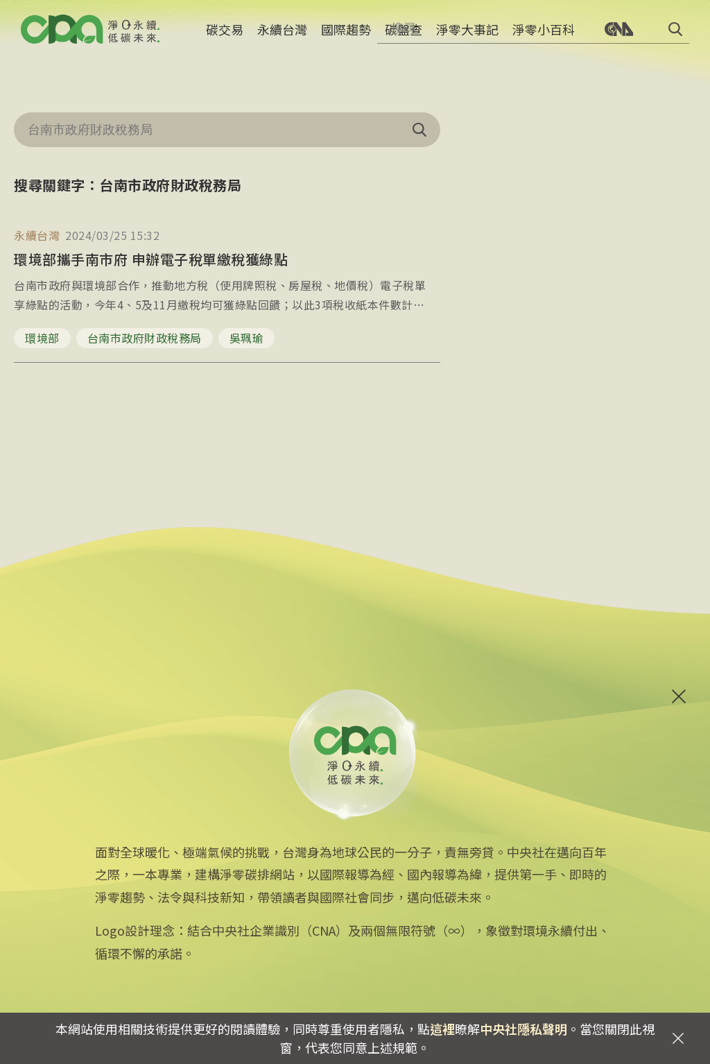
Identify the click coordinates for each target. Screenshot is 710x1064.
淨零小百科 (543, 38)
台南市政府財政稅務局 (144, 337)
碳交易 (224, 38)
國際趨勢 (346, 38)
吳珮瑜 (247, 337)
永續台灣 (282, 38)
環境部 (42, 337)
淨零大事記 (467, 38)
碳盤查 (403, 38)
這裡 (442, 1029)
